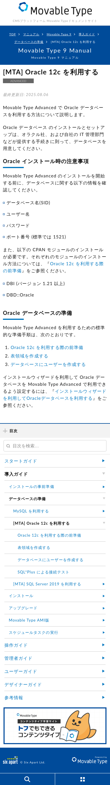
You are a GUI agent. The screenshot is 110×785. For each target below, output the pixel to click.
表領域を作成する (29, 355)
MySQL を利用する (31, 511)
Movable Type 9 (59, 34)
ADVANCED (18, 81)
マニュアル (31, 34)
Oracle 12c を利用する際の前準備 (47, 347)
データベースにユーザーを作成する (48, 364)
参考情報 (13, 697)
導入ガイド (87, 34)
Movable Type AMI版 (29, 620)
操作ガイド (16, 645)
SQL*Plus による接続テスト (44, 572)
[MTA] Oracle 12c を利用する (73, 41)
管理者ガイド (18, 658)
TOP (12, 34)
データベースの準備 (28, 41)
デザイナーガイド (23, 684)
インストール (21, 595)
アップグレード (23, 608)
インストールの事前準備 (31, 486)
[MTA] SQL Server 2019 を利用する (47, 584)
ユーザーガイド (20, 671)
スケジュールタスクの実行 (33, 632)
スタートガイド (20, 460)
